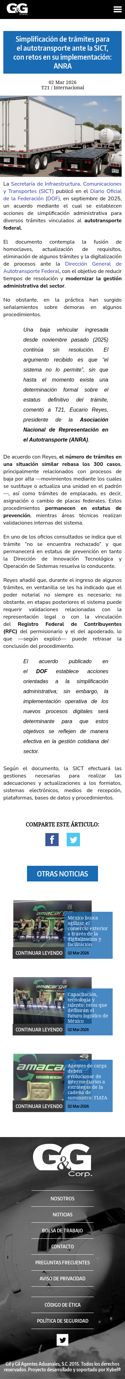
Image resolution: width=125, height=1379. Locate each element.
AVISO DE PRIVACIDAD (62, 1278)
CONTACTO (62, 1246)
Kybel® (113, 1369)
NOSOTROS (62, 1198)
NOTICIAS (62, 1214)
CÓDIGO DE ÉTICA (63, 1305)
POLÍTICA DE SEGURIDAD (62, 1321)
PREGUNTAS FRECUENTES (62, 1262)
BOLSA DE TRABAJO (62, 1230)
